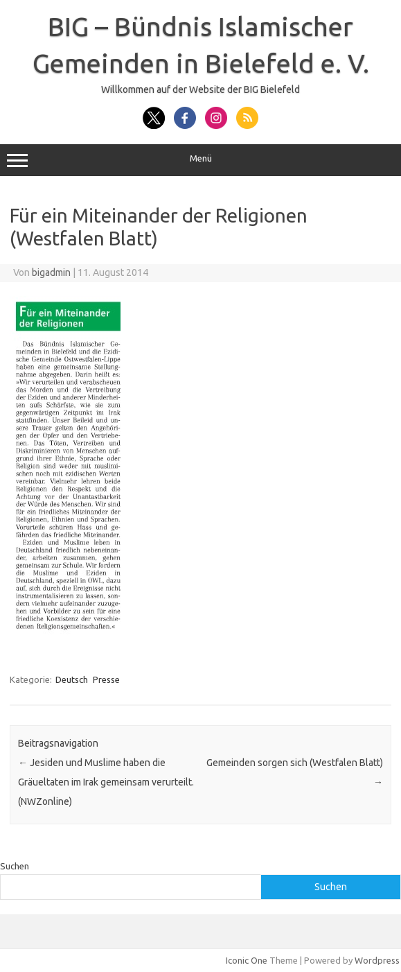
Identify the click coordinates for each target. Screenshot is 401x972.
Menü (200, 160)
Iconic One (246, 960)
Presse (106, 679)
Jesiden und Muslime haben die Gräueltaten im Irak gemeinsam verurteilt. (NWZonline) (106, 782)
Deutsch (71, 679)
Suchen (14, 866)
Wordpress (377, 960)
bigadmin (51, 272)
